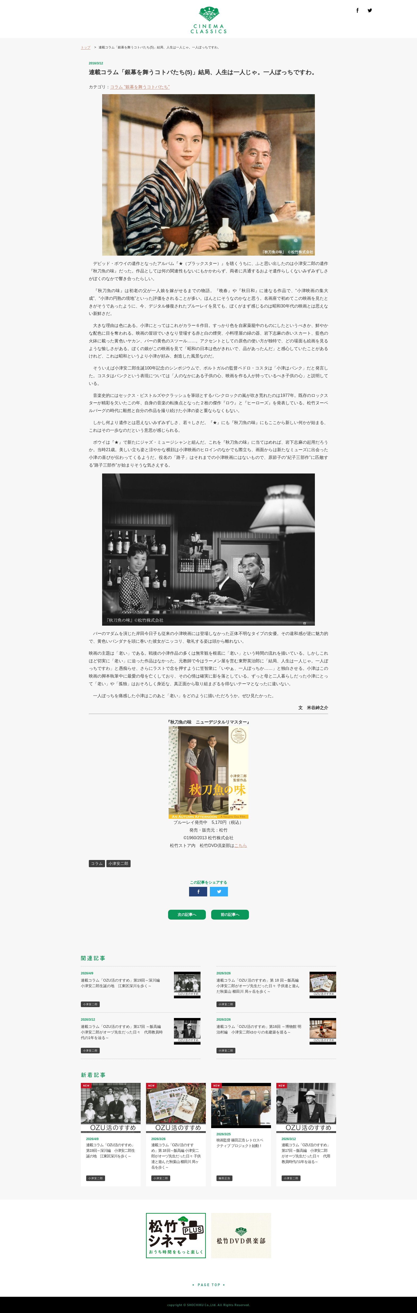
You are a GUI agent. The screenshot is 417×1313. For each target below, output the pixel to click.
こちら (240, 845)
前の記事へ (230, 914)
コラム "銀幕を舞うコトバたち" (140, 87)
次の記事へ (187, 914)
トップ (85, 47)
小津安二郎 (118, 863)
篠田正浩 (224, 1178)
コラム (97, 863)
